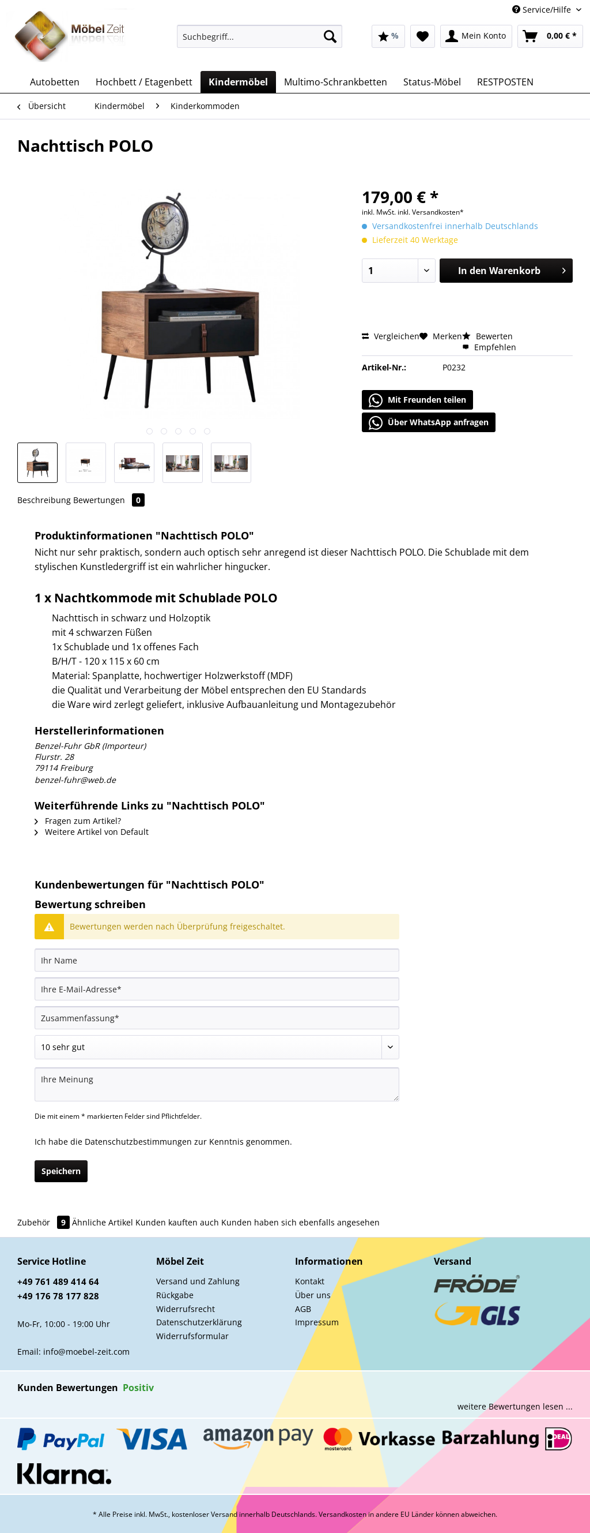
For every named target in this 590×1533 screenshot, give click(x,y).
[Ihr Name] (217, 960)
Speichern (61, 1170)
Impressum (317, 1322)
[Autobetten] (55, 82)
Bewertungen (109, 499)
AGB (303, 1308)
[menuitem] (259, 42)
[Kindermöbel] (238, 82)
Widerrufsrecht (185, 1308)
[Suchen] (330, 36)
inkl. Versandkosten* (431, 212)
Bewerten (487, 336)
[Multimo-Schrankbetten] (335, 82)
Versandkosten (342, 1514)
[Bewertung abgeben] (217, 1047)
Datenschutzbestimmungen (138, 1141)
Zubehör (44, 1222)
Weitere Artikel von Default (92, 831)
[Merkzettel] (422, 36)
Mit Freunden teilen (417, 400)
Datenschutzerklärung (199, 1322)
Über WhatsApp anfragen (429, 423)
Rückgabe (175, 1295)
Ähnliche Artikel (102, 1222)
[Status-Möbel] (432, 82)
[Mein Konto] (476, 36)
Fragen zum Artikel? (78, 820)
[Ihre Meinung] (217, 1084)
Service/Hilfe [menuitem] (542, 9)
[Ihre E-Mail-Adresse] (217, 988)
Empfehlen (489, 347)
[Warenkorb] (550, 36)
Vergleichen (390, 336)
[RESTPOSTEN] (505, 82)
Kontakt (309, 1281)
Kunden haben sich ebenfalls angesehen (300, 1222)
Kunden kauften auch (177, 1222)
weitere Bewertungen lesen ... (515, 1406)
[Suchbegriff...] (259, 36)
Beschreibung (44, 499)
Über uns (313, 1295)
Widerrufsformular (192, 1335)
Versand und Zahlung (198, 1281)
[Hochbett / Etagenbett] (144, 82)
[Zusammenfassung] (217, 1017)
